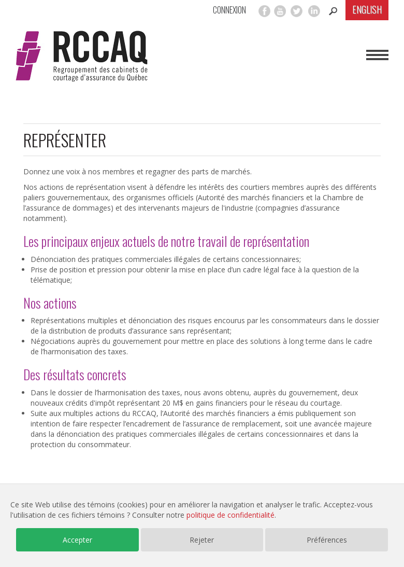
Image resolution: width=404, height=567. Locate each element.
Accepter (77, 540)
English (367, 9)
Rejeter (202, 540)
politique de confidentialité (230, 515)
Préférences (327, 540)
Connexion (229, 10)
